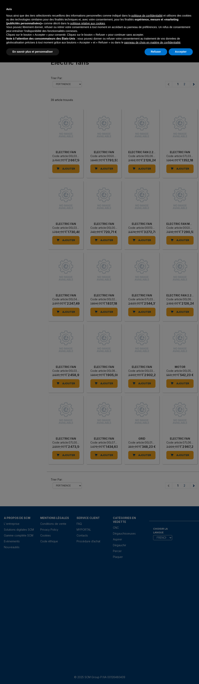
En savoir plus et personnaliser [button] (32, 51)
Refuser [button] (156, 51)
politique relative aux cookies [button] (87, 23)
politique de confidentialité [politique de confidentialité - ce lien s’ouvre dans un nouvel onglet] (147, 15)
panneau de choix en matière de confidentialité (152, 42)
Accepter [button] (181, 51)
